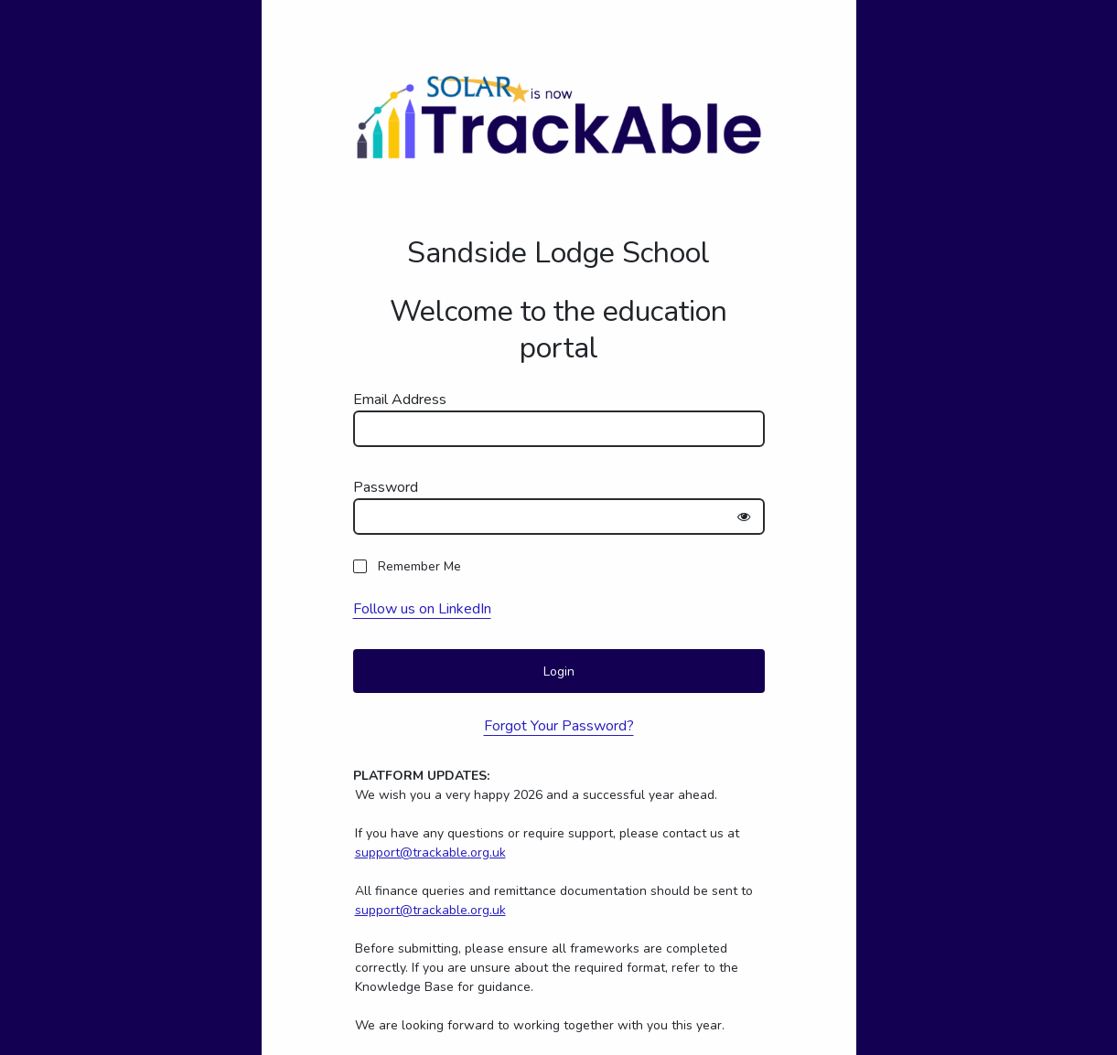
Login (559, 671)
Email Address (399, 399)
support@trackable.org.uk (430, 852)
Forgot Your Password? (559, 726)
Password (385, 487)
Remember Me (419, 566)
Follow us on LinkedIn (422, 609)
